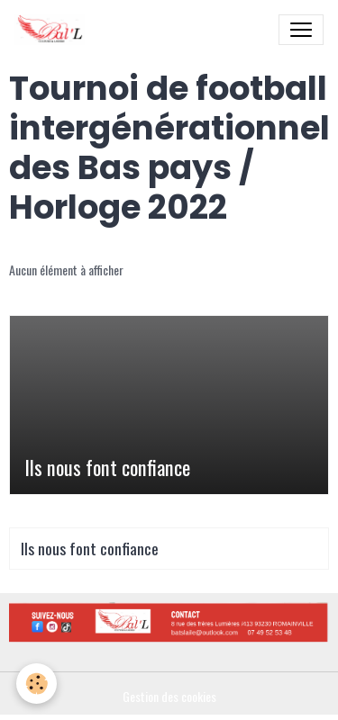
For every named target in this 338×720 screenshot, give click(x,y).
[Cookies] (36, 683)
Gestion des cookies (169, 696)
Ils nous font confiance (107, 467)
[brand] (53, 29)
